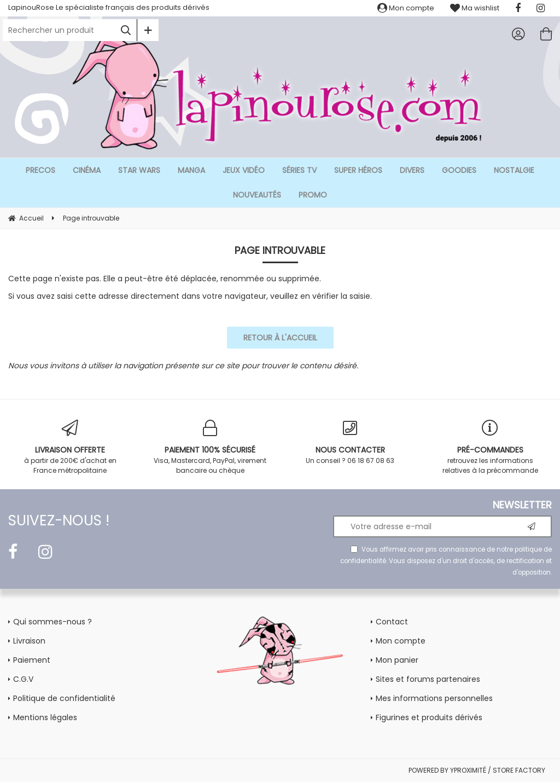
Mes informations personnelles (434, 698)
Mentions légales (45, 717)
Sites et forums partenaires (428, 679)
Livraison (29, 640)
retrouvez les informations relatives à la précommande (490, 447)
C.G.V (23, 679)
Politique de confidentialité (64, 698)
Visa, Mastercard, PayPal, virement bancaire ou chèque (210, 447)
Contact (392, 621)
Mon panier (397, 659)
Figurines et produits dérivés (429, 717)
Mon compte (405, 8)
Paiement (31, 659)
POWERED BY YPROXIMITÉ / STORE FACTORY (477, 770)
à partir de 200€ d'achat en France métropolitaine (70, 447)
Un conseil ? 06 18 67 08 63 (350, 442)
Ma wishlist (474, 8)
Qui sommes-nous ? (52, 621)
